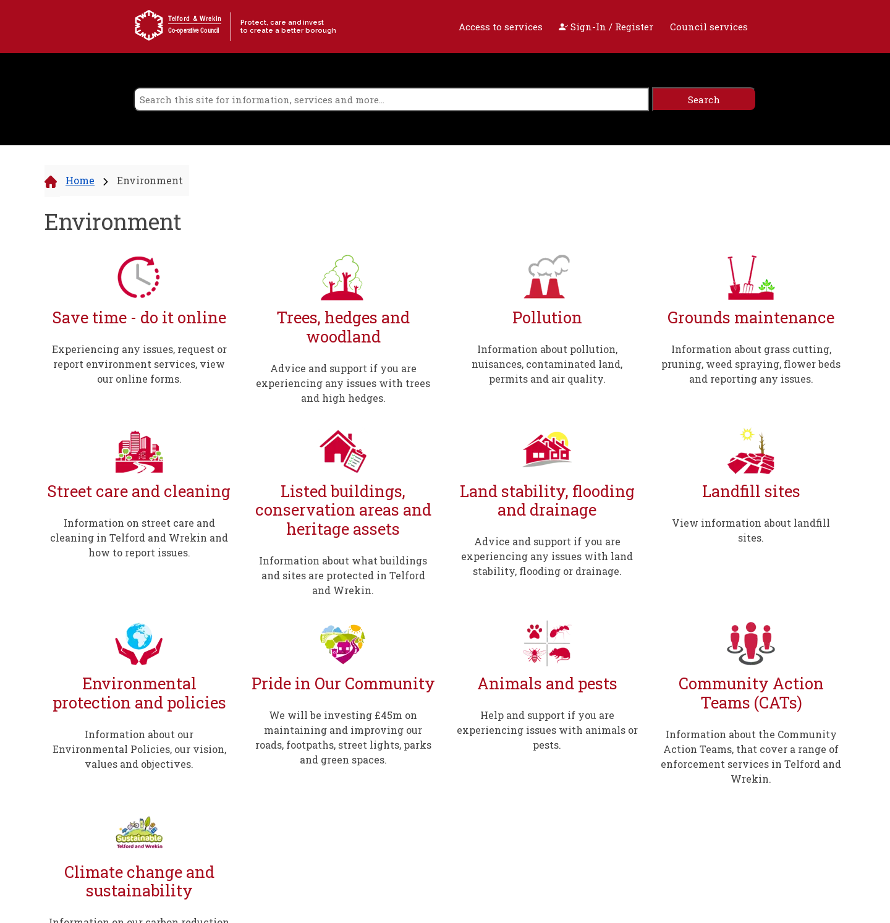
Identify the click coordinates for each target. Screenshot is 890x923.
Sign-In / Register (606, 26)
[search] (391, 99)
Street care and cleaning (139, 491)
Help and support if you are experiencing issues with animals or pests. (547, 729)
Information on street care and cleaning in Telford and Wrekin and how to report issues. (139, 537)
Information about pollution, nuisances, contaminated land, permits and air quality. (547, 363)
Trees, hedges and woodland (343, 327)
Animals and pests (547, 683)
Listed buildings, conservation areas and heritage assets (343, 510)
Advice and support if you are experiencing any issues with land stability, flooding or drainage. (547, 556)
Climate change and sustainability (139, 881)
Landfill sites (751, 491)
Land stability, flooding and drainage (547, 500)
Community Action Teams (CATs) (751, 693)
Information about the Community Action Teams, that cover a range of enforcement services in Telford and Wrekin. (751, 756)
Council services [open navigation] (709, 26)
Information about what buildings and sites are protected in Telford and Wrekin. (343, 575)
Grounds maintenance (751, 317)
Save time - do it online (139, 317)
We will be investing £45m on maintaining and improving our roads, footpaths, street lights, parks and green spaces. (343, 737)
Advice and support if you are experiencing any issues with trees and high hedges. (343, 383)
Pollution (547, 317)
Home (80, 180)
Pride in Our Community (343, 683)
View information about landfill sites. (751, 530)
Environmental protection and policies (139, 693)
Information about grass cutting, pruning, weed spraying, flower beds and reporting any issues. (751, 363)
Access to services (501, 26)
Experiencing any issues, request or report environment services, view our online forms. (139, 363)
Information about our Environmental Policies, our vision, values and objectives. (139, 749)
